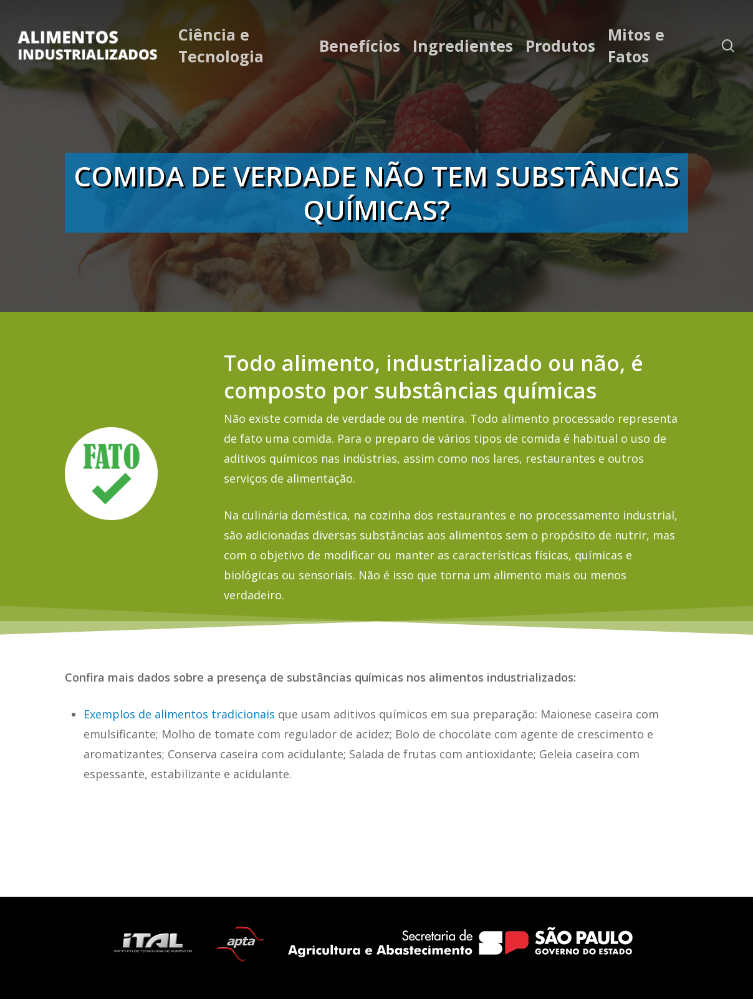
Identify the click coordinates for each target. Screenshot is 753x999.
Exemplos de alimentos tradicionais (179, 714)
